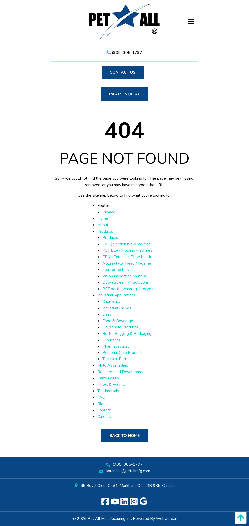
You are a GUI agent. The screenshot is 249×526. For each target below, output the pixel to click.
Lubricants (111, 340)
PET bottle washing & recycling (129, 289)
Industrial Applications (116, 295)
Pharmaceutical (115, 346)
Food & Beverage (117, 321)
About (102, 225)
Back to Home (124, 435)
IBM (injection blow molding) (127, 244)
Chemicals (111, 301)
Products (105, 231)
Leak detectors (115, 269)
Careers (104, 416)
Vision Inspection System (124, 276)
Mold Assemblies (112, 365)
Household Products (120, 327)
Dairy (106, 314)
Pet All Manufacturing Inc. (110, 518)
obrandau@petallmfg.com (128, 471)
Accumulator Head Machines (127, 263)
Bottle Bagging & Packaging (126, 333)
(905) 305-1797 (124, 52)
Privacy (108, 212)
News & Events (111, 384)
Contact (104, 410)
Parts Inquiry (124, 94)
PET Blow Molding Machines (127, 250)
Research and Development (121, 372)
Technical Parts (115, 359)
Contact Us (123, 72)
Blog (101, 404)
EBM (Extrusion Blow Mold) (126, 257)
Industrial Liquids (116, 308)
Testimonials (108, 391)
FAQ (101, 397)
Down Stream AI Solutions (125, 282)
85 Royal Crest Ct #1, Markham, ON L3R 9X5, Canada (125, 485)
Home (102, 218)
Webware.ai (166, 518)
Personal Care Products (123, 352)
